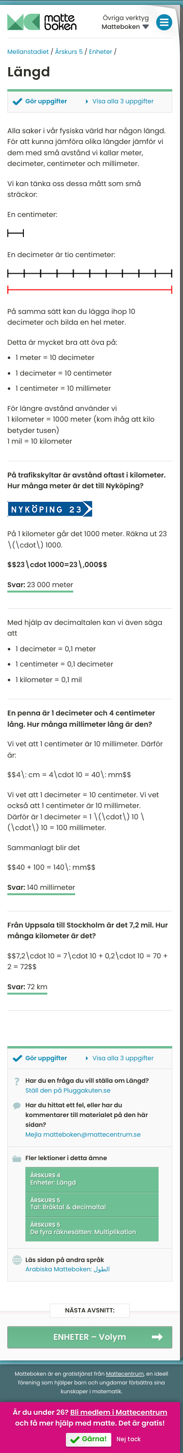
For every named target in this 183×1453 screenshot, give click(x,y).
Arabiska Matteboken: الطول (67, 1269)
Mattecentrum (124, 1374)
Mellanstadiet (28, 52)
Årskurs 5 (69, 52)
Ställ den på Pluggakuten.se (67, 1091)
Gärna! (94, 1439)
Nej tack (129, 1439)
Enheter (100, 52)
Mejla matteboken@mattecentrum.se (83, 1135)
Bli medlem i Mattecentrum (118, 1413)
